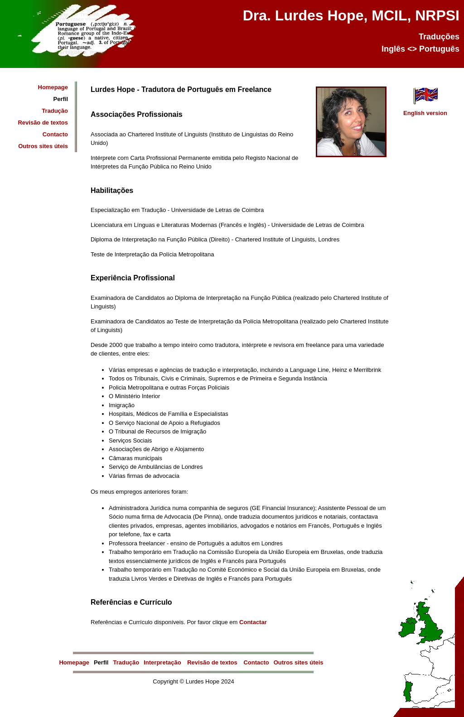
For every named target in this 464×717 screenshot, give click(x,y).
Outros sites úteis (43, 146)
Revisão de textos (43, 122)
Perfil (60, 99)
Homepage (53, 87)
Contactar (253, 622)
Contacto (55, 134)
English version (425, 109)
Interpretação (163, 662)
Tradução (55, 110)
